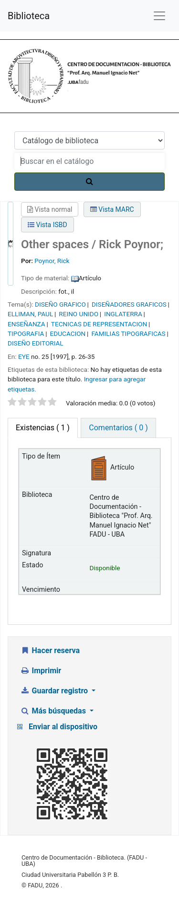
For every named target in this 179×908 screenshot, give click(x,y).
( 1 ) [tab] (43, 427)
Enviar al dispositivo (63, 726)
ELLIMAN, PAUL (30, 314)
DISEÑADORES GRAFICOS (129, 304)
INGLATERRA (123, 314)
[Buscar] (89, 181)
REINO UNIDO (78, 314)
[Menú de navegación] (159, 16)
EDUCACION (68, 333)
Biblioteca (29, 16)
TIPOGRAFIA (26, 333)
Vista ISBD (47, 225)
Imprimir (40, 670)
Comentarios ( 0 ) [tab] (118, 427)
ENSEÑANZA (26, 324)
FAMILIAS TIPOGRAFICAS (128, 333)
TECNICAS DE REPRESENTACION (99, 324)
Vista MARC (112, 209)
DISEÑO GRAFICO (60, 304)
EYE (24, 356)
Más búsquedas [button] (54, 710)
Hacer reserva (50, 650)
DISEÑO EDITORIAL (35, 343)
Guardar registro (55, 690)
